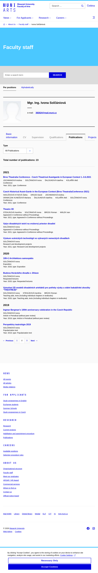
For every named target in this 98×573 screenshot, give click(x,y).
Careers (9, 445)
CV (24, 137)
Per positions (9, 87)
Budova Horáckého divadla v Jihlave (21, 273)
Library (17, 514)
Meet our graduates (11, 476)
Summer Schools (10, 408)
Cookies (18, 532)
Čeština (91, 5)
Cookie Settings (68, 558)
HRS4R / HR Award (11, 480)
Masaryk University (16, 528)
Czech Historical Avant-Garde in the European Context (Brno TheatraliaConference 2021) (46, 192)
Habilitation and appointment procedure (18, 434)
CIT (49, 514)
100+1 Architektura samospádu (18, 258)
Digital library (27, 514)
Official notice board (11, 496)
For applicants (14, 394)
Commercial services (11, 484)
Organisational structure (12, 469)
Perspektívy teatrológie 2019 (17, 324)
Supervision (38, 137)
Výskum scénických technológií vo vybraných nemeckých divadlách (36, 238)
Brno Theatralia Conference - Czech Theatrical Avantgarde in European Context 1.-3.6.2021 (47, 177)
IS (55, 514)
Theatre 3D (8, 209)
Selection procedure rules (13, 455)
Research (9, 420)
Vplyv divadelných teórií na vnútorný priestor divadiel (29, 224)
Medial (37, 514)
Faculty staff (8, 473)
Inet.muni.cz (63, 514)
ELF (44, 514)
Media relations (9, 387)
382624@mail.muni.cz (46, 113)
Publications (75, 137)
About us (9, 463)
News (6, 373)
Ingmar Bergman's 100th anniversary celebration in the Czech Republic (37, 310)
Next (34, 341)
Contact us (7, 492)
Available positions (10, 451)
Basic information (11, 136)
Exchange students (10, 405)
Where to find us (9, 488)
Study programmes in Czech (14, 412)
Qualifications (56, 137)
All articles (7, 383)
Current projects (9, 430)
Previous (8, 341)
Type (5, 145)
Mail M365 (7, 514)
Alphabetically (27, 87)
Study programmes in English (15, 401)
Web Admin (7, 532)
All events (7, 379)
